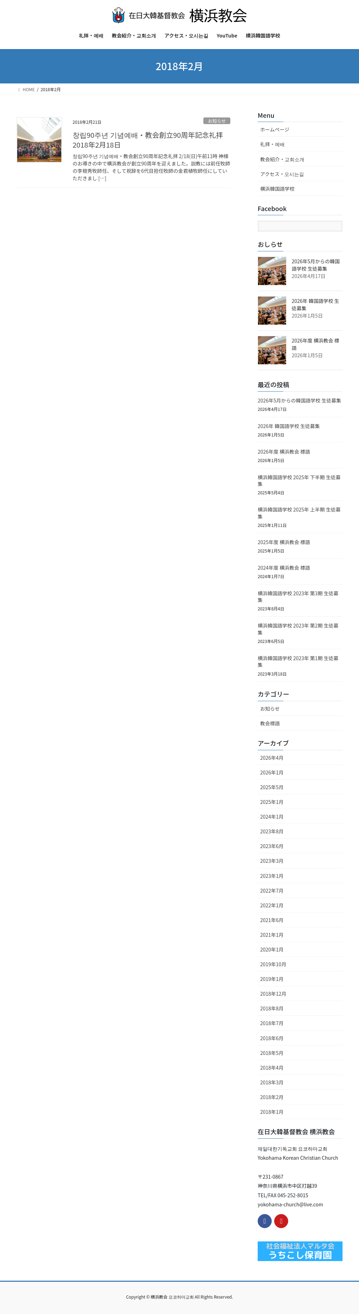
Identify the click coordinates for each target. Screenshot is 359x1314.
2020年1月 (272, 949)
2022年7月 (272, 890)
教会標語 (270, 723)
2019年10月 (273, 964)
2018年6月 (272, 1038)
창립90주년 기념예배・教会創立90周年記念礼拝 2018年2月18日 (151, 140)
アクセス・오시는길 (282, 173)
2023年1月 (272, 875)
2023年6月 (272, 845)
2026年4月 (272, 757)
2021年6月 (272, 919)
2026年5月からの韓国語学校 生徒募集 (316, 265)
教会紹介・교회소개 (282, 159)
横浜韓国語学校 (277, 188)
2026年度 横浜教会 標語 (284, 451)
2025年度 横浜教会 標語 (284, 542)
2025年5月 (272, 787)
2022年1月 (272, 905)
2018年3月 (272, 1082)
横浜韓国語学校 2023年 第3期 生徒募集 (298, 597)
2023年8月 (272, 831)
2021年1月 (272, 934)
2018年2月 (272, 1096)
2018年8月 (272, 1008)
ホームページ (274, 129)
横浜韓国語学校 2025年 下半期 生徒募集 (299, 481)
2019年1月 (272, 978)
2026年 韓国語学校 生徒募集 (289, 425)
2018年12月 (273, 993)
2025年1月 (272, 801)
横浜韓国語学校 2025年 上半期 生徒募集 (299, 513)
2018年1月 (272, 1111)
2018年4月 (272, 1067)
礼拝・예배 (272, 144)
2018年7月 (272, 1023)
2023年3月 (272, 860)
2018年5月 (272, 1052)
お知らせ (217, 120)
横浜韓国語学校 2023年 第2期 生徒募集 (298, 629)
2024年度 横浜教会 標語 (284, 567)
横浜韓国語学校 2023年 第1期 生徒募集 (298, 662)
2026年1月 (272, 772)
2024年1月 (272, 816)
